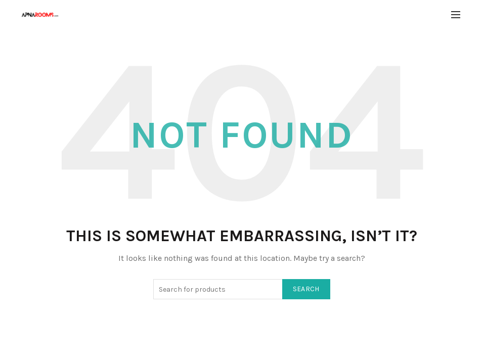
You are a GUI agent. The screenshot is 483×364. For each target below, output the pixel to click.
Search (306, 289)
